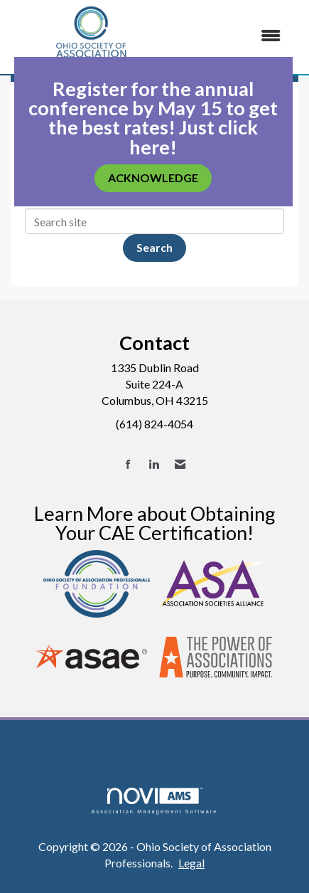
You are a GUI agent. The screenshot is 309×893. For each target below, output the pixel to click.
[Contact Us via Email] (180, 464)
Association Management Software (154, 801)
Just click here (193, 136)
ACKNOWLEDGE (153, 177)
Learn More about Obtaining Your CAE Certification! (155, 523)
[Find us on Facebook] (128, 464)
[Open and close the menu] (233, 36)
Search (154, 247)
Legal (191, 863)
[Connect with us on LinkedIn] (154, 464)
